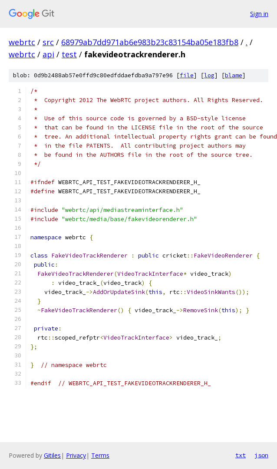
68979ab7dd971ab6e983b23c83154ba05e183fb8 (149, 42)
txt (240, 455)
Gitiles (52, 455)
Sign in (259, 14)
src (48, 42)
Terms (100, 455)
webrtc (22, 42)
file (187, 75)
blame (233, 75)
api (48, 54)
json (261, 455)
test (69, 54)
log (209, 75)
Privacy (76, 455)
